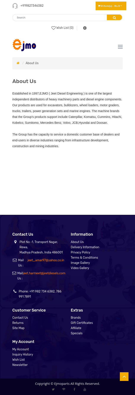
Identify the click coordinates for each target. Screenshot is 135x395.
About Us (32, 63)
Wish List (18, 360)
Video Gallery (80, 268)
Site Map (18, 328)
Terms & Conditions (84, 258)
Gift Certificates (82, 323)
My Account (20, 349)
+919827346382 (31, 6)
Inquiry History (22, 354)
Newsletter (20, 365)
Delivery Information (85, 247)
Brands (76, 318)
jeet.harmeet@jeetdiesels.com (44, 273)
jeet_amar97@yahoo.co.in (45, 260)
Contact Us (20, 318)
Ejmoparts (61, 383)
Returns (18, 323)
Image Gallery (80, 263)
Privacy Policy (80, 252)
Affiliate (76, 328)
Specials (76, 333)
